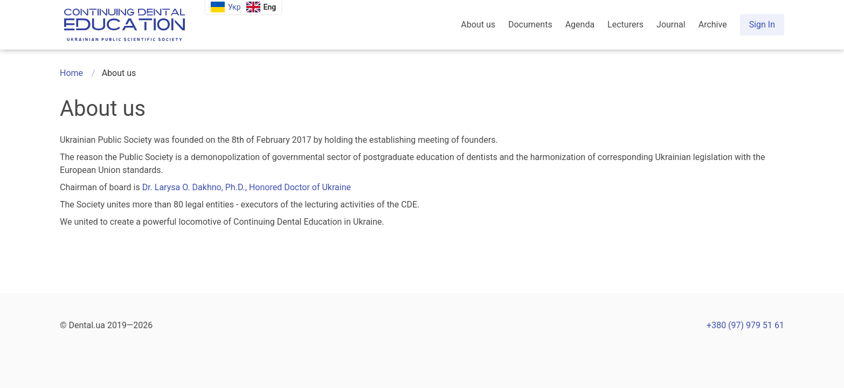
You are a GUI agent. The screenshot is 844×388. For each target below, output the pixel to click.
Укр (234, 7)
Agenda (579, 24)
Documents (530, 24)
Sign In (762, 24)
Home (71, 73)
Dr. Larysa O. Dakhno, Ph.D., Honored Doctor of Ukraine (246, 187)
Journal (671, 24)
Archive (712, 24)
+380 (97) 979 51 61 (745, 325)
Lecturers (625, 24)
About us (478, 24)
